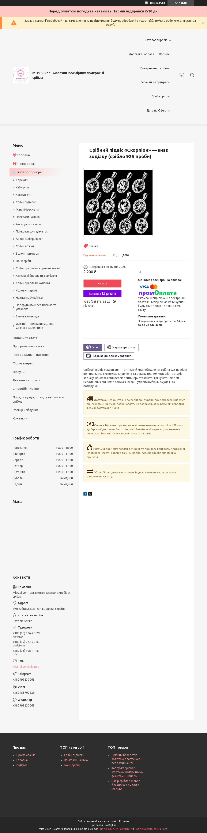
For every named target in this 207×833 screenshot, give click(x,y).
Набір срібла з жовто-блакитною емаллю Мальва (126, 785)
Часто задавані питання (31, 354)
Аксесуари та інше (28, 224)
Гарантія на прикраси (155, 82)
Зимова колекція (27, 316)
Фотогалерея (23, 363)
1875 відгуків (157, 2)
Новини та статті (25, 338)
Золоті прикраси (27, 253)
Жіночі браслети (27, 209)
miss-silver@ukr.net (26, 666)
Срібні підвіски (26, 202)
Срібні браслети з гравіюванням (38, 268)
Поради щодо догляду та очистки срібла (38, 399)
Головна (22, 760)
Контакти (20, 418)
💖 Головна (21, 155)
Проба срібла (161, 96)
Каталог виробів (156, 40)
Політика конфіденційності (151, 829)
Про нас (164, 54)
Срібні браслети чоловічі (33, 283)
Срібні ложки (25, 246)
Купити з (102, 294)
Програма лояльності (29, 346)
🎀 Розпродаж (24, 163)
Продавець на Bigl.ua (103, 825)
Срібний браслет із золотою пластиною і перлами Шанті (127, 759)
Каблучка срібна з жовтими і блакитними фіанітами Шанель (127, 772)
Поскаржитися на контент (116, 829)
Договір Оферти (158, 110)
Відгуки (19, 372)
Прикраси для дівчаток (32, 231)
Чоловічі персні (26, 290)
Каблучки (22, 187)
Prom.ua (124, 821)
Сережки (22, 180)
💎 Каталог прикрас (28, 172)
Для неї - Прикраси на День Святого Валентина (35, 325)
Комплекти (23, 194)
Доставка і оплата (141, 54)
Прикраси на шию (28, 217)
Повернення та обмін (155, 68)
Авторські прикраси (29, 238)
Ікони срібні (23, 261)
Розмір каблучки (25, 410)
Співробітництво (26, 388)
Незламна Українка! (29, 297)
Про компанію (25, 755)
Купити (102, 283)
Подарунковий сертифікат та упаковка (36, 307)
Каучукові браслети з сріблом (36, 275)
